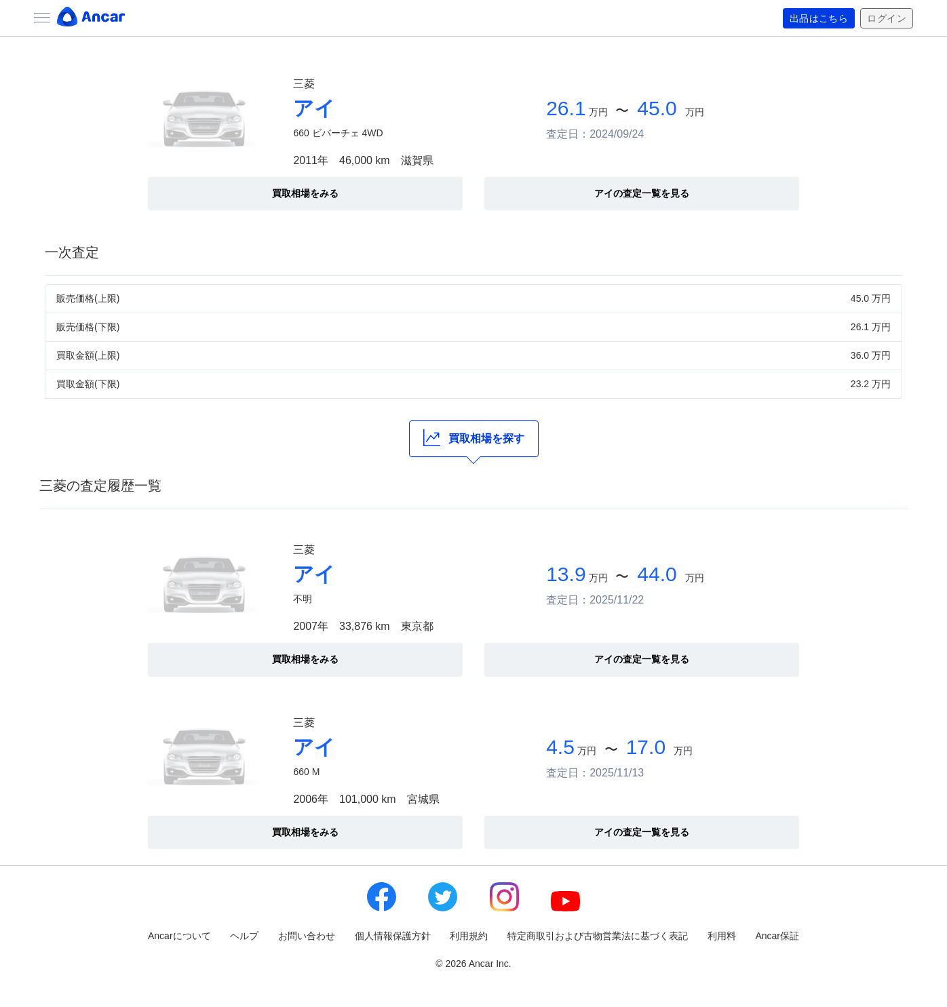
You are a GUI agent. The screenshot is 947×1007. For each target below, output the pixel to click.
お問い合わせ (306, 935)
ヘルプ (244, 935)
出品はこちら (819, 18)
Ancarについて (179, 935)
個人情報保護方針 (393, 935)
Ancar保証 (777, 935)
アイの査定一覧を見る (641, 193)
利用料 (722, 935)
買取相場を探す (473, 437)
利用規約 (469, 935)
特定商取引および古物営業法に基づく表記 (597, 935)
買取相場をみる (305, 193)
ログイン (886, 18)
